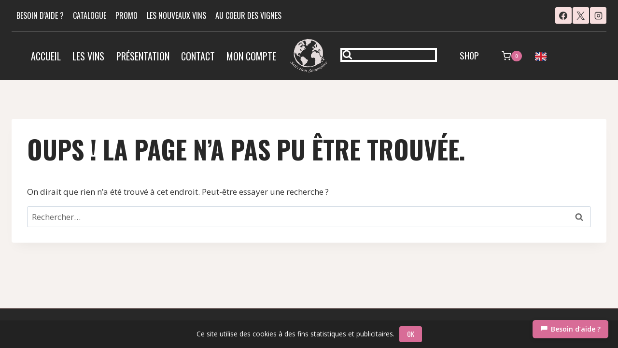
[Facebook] (563, 15)
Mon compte (251, 56)
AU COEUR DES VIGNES (248, 15)
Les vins (88, 56)
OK (410, 334)
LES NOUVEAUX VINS (176, 15)
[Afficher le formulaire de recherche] (388, 55)
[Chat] (570, 329)
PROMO (126, 15)
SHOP (469, 55)
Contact (198, 56)
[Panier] (512, 56)
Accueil (46, 56)
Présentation (142, 56)
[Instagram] (598, 15)
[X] (581, 15)
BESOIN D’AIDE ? (40, 15)
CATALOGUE (89, 15)
